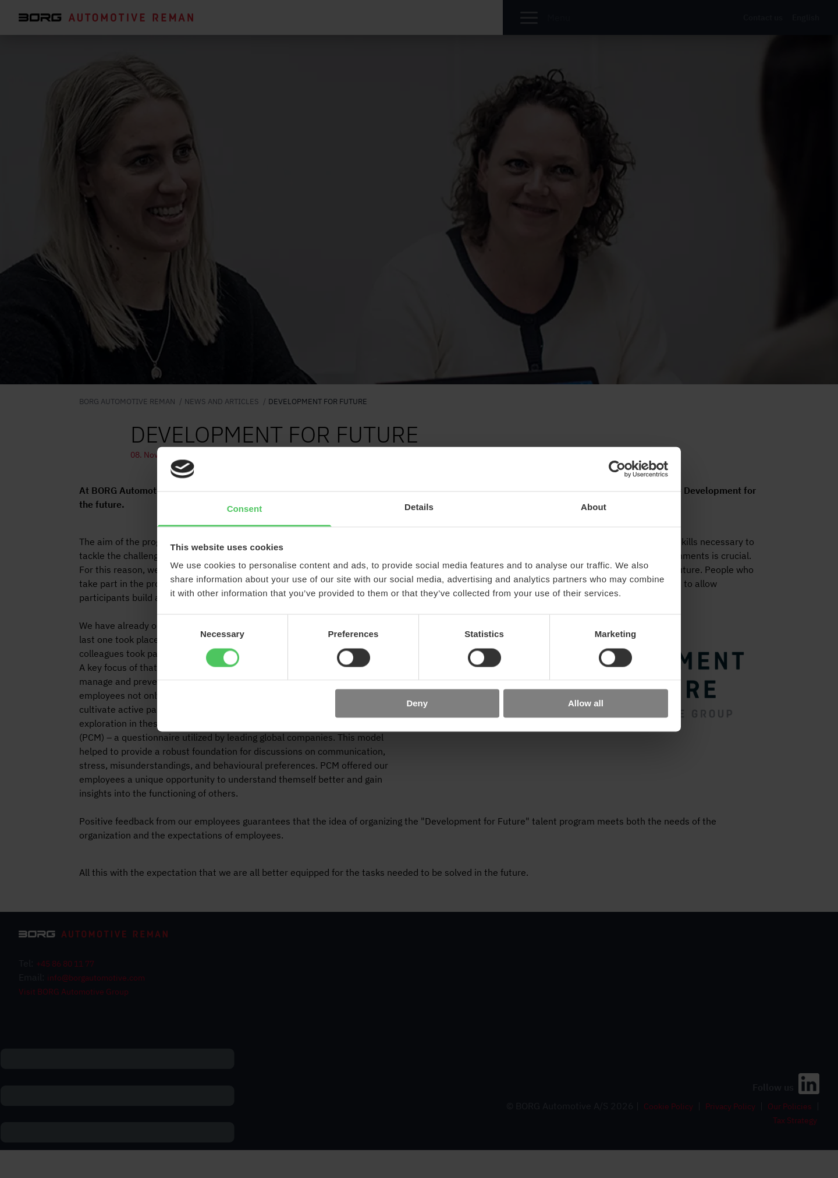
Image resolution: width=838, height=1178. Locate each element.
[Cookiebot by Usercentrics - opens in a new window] (617, 468)
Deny (417, 704)
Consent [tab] (244, 509)
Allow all (585, 704)
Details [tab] (419, 507)
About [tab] (593, 507)
